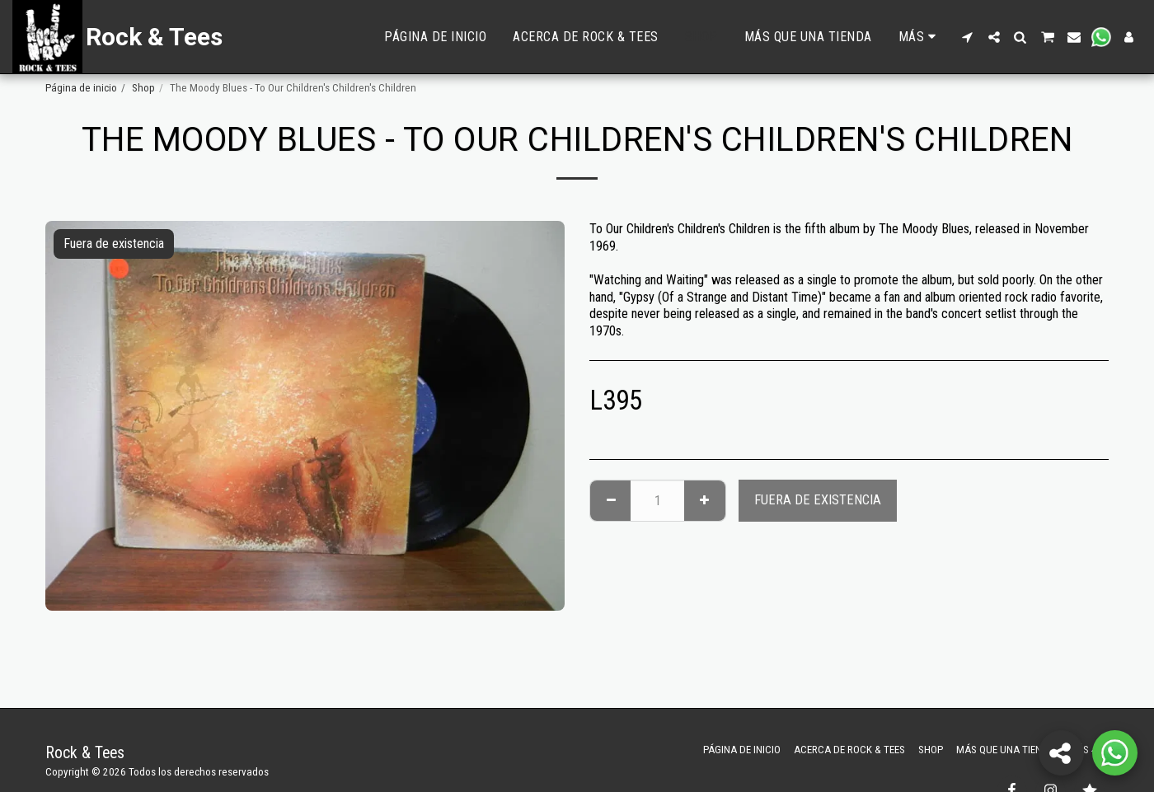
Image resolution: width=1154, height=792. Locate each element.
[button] (967, 37)
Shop (143, 88)
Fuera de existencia (817, 500)
